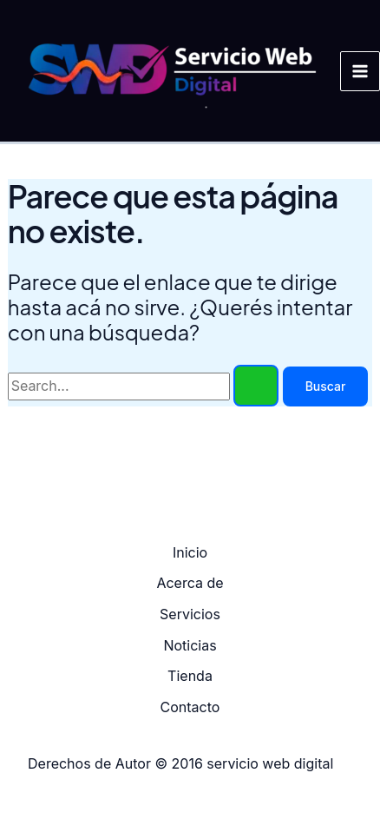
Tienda (190, 675)
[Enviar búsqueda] (255, 385)
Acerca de (189, 582)
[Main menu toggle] (360, 71)
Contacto (190, 707)
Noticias (189, 645)
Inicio (190, 552)
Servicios (190, 614)
